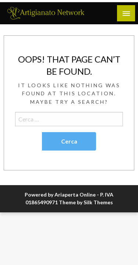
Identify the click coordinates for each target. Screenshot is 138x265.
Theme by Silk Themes (86, 202)
